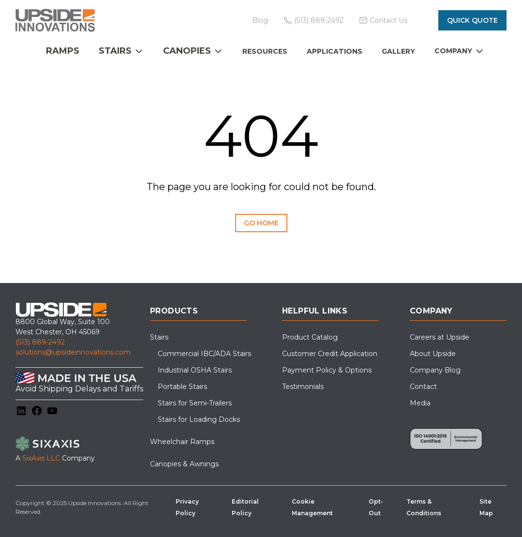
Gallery (398, 51)
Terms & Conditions (423, 507)
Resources (264, 51)
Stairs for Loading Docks (199, 419)
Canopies (187, 50)
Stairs (115, 50)
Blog (260, 20)
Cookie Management (312, 507)
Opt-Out (376, 507)
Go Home (261, 223)
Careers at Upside (439, 337)
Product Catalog (310, 337)
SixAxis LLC (41, 458)
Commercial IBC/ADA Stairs (204, 353)
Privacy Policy (187, 507)
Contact (423, 386)
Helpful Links (314, 310)
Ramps (62, 50)
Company (453, 50)
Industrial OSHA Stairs (195, 370)
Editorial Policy (245, 507)
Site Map (486, 507)
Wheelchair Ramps (182, 441)
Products (174, 310)
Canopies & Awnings (184, 464)
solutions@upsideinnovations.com (73, 352)
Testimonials (303, 386)
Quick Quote (472, 20)
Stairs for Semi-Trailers (195, 403)
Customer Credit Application (329, 353)
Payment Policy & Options (327, 370)
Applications (334, 51)
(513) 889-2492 (40, 342)
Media (420, 403)
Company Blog (435, 370)
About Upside (433, 353)
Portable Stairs (182, 386)
